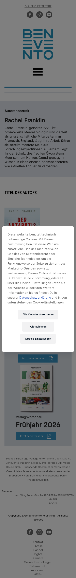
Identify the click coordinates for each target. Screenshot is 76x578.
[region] (38, 289)
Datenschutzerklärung (35, 297)
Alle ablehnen (38, 326)
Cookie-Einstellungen (38, 338)
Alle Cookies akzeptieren (38, 314)
